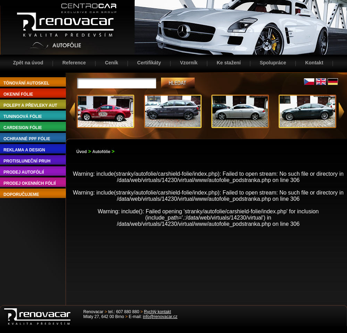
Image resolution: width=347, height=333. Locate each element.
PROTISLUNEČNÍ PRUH (26, 161)
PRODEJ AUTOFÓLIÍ (23, 172)
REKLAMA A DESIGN (24, 150)
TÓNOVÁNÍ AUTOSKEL (26, 83)
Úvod (81, 151)
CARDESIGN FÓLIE (22, 127)
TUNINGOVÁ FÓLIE (22, 116)
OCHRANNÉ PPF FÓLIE (26, 138)
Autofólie (101, 151)
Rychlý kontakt (157, 311)
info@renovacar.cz (160, 316)
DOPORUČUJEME (21, 194)
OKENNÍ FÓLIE (18, 94)
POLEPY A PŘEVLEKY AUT (30, 105)
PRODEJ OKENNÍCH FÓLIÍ (29, 183)
